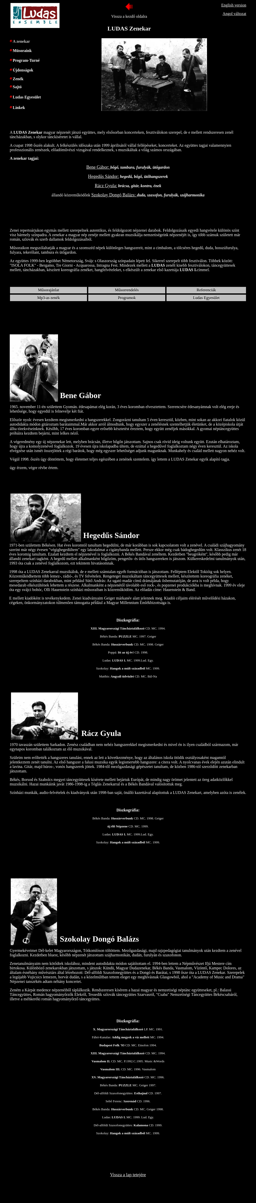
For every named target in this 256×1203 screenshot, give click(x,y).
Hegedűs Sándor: (103, 176)
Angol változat (234, 13)
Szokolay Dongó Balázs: (114, 194)
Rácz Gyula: (106, 185)
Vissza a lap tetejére (128, 1174)
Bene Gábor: (98, 167)
